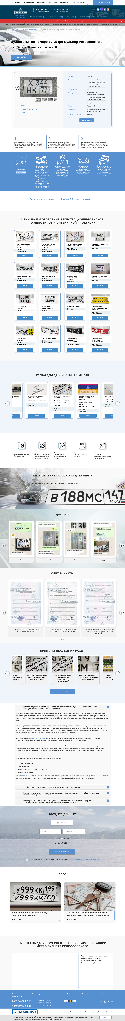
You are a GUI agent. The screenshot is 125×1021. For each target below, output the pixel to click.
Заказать (21, 57)
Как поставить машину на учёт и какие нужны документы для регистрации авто (88, 913)
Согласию (96, 859)
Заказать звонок (103, 2)
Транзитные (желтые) (21, 339)
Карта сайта (109, 1012)
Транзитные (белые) (50, 338)
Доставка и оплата (44, 3)
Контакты (64, 3)
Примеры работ (17, 996)
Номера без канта (24, 276)
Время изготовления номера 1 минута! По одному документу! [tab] (62, 199)
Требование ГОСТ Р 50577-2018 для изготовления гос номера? (52, 787)
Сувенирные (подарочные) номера (72, 277)
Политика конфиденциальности (56, 1012)
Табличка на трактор (22, 307)
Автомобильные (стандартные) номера (48, 245)
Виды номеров (71, 17)
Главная (18, 3)
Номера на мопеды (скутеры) (99, 276)
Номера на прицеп (74, 306)
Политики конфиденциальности (79, 859)
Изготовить (87, 120)
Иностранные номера (55, 17)
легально (26, 776)
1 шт (58, 838)
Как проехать (21, 172)
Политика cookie (75, 1012)
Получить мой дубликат (62, 851)
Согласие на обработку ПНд (93, 1012)
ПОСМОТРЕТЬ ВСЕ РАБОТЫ (62, 691)
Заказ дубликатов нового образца (21, 12)
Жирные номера (48, 276)
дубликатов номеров (38, 738)
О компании (29, 3)
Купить (37, 416)
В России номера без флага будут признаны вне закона (30, 913)
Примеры (104, 17)
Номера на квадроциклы (47, 307)
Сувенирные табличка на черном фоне (72, 340)
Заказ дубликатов (17, 994)
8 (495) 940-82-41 (21, 1005)
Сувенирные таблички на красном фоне (98, 340)
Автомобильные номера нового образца (23, 245)
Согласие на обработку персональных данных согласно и (64, 859)
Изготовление (84, 17)
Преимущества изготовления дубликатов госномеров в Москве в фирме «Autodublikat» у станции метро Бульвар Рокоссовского (57, 801)
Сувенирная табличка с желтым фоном (100, 308)
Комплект (67, 838)
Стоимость (96, 17)
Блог (55, 3)
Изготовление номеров (89, 994)
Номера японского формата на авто (74, 244)
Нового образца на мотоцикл (100, 244)
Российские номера (37, 17)
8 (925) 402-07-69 (21, 1001)
